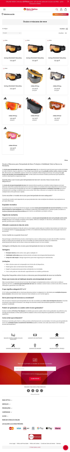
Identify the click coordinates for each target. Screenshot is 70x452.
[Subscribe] (35, 379)
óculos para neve (20, 229)
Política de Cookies (34, 443)
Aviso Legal (12, 443)
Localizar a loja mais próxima (12, 424)
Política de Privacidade (42, 374)
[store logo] (30, 9)
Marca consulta (60, 14)
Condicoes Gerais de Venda (48, 443)
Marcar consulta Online (11, 420)
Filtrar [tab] (66, 160)
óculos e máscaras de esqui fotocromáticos (14, 211)
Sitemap (58, 443)
